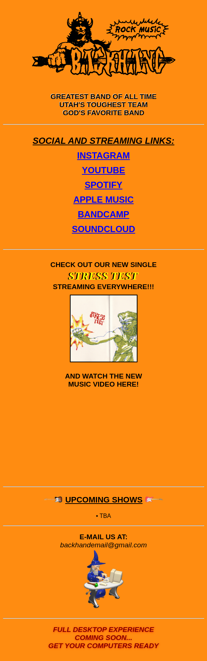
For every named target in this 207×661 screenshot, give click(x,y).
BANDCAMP (103, 214)
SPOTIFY (103, 185)
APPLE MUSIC (103, 200)
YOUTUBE (103, 170)
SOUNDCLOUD (103, 229)
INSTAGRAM (103, 155)
